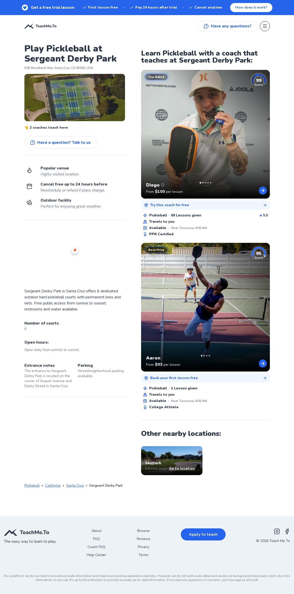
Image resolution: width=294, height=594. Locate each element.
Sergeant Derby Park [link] (106, 485)
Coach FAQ (96, 546)
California (53, 485)
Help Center (96, 555)
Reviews (143, 538)
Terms (143, 555)
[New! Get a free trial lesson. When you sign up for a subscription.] (147, 7)
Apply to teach (203, 534)
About (96, 530)
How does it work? (251, 7)
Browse (143, 530)
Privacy (143, 546)
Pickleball (32, 485)
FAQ (96, 538)
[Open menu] (265, 26)
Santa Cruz (75, 485)
